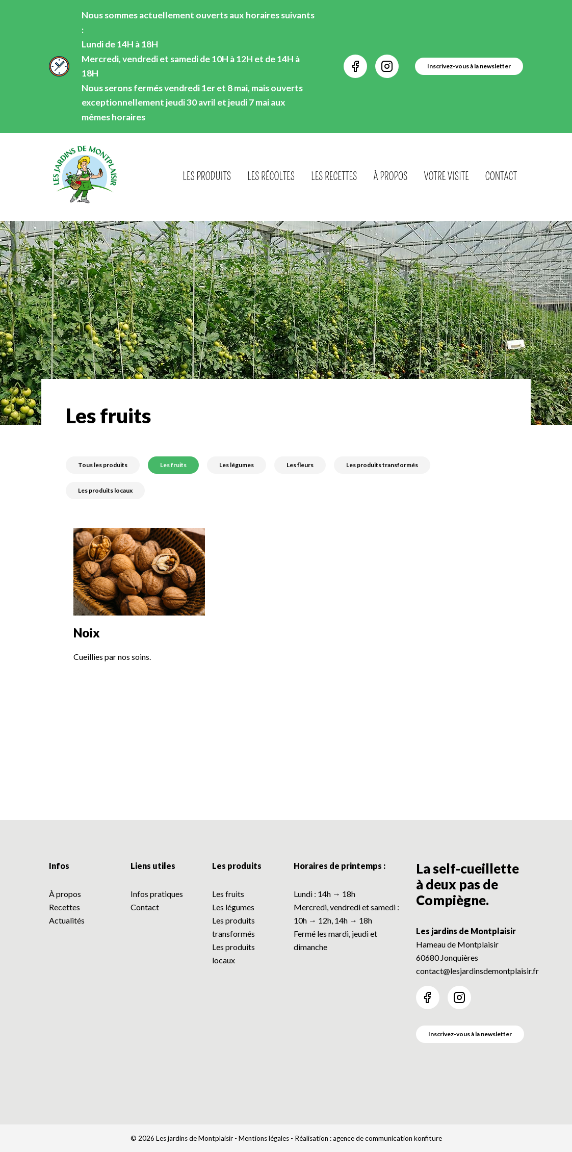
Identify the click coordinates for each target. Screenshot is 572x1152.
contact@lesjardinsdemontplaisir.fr (477, 971)
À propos (390, 176)
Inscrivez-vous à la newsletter (470, 1034)
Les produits (207, 176)
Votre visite (446, 176)
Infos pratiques (157, 894)
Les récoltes (271, 176)
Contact (501, 176)
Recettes (64, 907)
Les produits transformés (382, 465)
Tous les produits (102, 465)
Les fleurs (300, 465)
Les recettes (334, 176)
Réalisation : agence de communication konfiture (368, 1138)
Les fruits (173, 465)
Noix (86, 632)
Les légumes (236, 465)
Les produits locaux (105, 490)
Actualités (67, 920)
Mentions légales (264, 1138)
